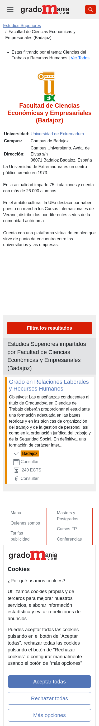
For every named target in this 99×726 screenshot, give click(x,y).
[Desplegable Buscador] (90, 9)
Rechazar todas (49, 698)
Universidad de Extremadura (57, 134)
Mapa (16, 513)
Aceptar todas (49, 681)
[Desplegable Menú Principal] (10, 9)
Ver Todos (80, 58)
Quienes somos (25, 523)
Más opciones (49, 715)
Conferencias (69, 539)
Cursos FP (67, 529)
